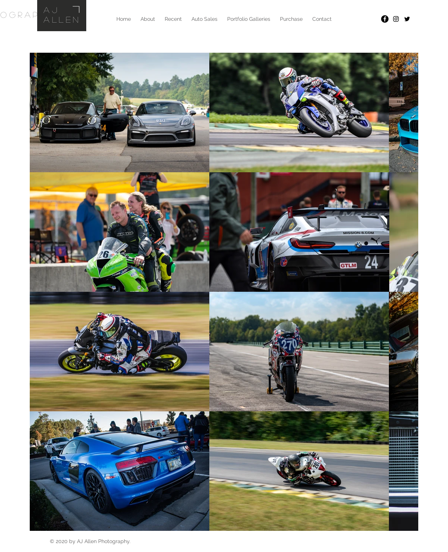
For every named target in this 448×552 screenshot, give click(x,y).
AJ (51, 10)
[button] (248, 19)
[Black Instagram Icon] (396, 19)
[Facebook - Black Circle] (385, 19)
